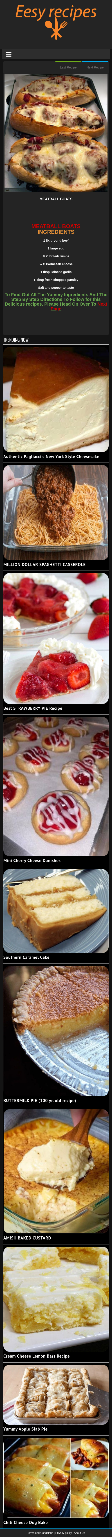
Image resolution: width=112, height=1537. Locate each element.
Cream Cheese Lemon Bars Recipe (36, 1356)
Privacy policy (64, 1533)
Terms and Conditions (40, 1533)
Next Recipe (95, 67)
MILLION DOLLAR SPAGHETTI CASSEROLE (44, 564)
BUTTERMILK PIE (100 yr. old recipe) (39, 1100)
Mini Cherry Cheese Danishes (32, 860)
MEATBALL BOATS (56, 199)
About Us (79, 1533)
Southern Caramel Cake (26, 957)
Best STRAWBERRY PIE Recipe (33, 708)
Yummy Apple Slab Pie (25, 1429)
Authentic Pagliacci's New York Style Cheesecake (51, 456)
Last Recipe (68, 67)
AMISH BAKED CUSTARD (27, 1238)
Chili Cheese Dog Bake (25, 1522)
